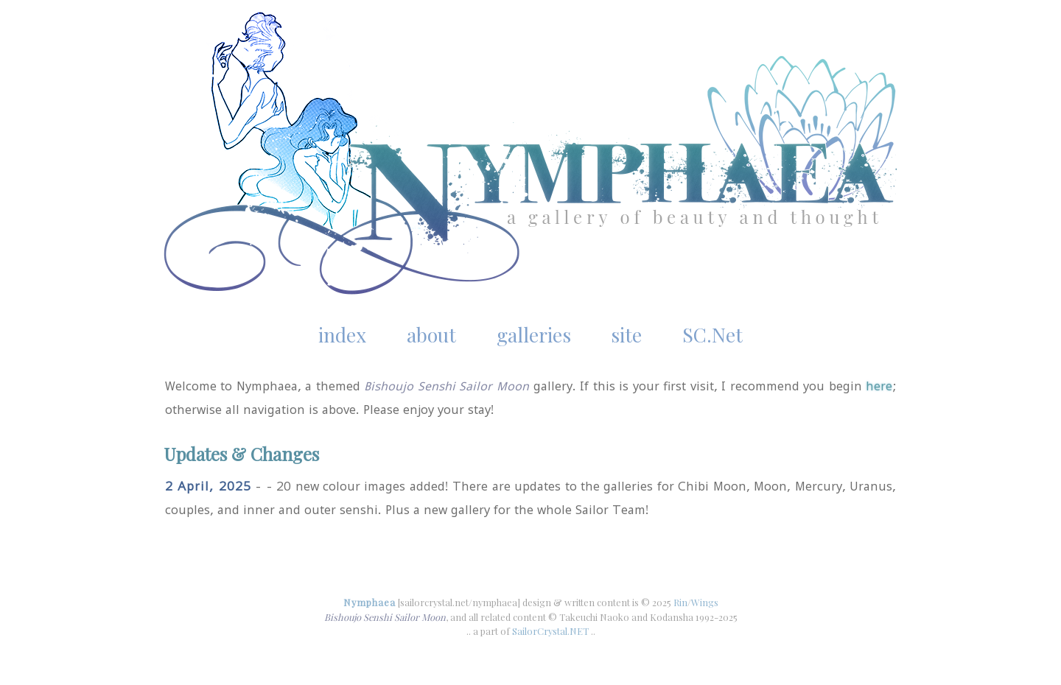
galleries (534, 334)
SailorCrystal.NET (550, 631)
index (342, 334)
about (431, 334)
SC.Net (712, 334)
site (626, 334)
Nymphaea (369, 602)
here (879, 386)
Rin (680, 602)
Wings (704, 602)
